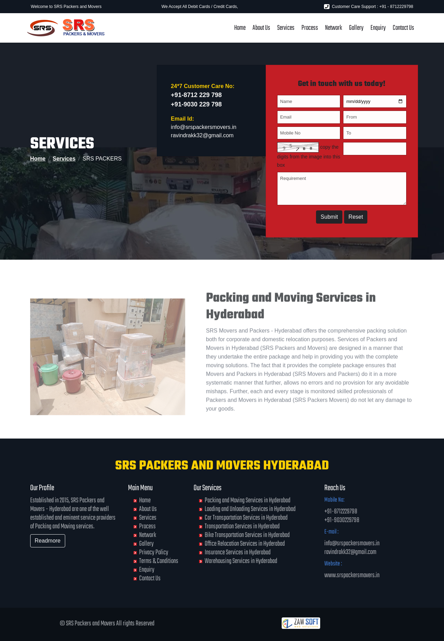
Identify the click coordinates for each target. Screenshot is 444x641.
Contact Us (403, 28)
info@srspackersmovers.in (204, 130)
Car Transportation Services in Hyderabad (246, 517)
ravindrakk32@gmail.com (202, 138)
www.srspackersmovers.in (351, 575)
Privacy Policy (153, 552)
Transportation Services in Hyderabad (242, 526)
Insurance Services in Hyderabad (238, 552)
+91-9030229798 (341, 520)
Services (285, 28)
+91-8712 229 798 (196, 97)
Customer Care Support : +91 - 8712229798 (368, 6)
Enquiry (378, 28)
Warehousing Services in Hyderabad (241, 561)
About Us (261, 28)
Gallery (356, 28)
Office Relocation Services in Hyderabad (245, 543)
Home (240, 28)
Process (309, 28)
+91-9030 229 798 (196, 107)
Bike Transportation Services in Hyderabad (247, 535)
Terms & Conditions (158, 561)
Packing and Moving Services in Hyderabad (247, 500)
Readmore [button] (48, 541)
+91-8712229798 (340, 511)
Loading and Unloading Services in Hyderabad (250, 509)
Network (333, 28)
